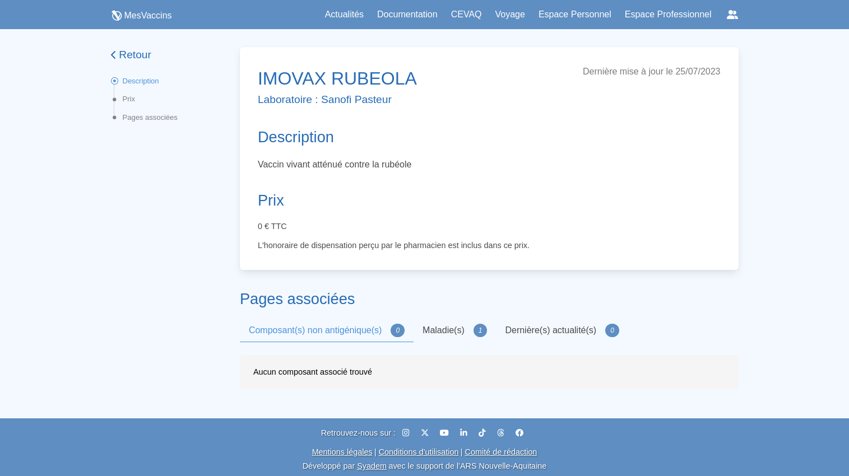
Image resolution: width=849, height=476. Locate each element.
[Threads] (502, 432)
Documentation (407, 14)
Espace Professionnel (668, 14)
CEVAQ (466, 14)
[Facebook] (519, 432)
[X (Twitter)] (425, 432)
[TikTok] (483, 432)
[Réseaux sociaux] (732, 14)
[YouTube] (445, 432)
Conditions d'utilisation (419, 451)
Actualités (344, 14)
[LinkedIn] (465, 432)
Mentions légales (342, 451)
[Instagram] (407, 432)
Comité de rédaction (501, 451)
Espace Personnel (575, 14)
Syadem (372, 465)
